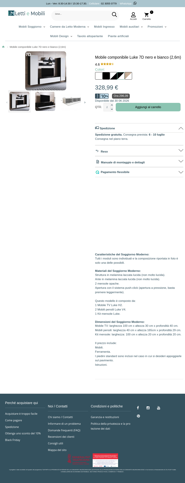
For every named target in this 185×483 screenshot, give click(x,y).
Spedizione (12, 427)
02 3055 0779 (109, 3)
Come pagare (13, 420)
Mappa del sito (57, 450)
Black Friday (12, 440)
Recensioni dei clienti (61, 437)
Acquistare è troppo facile (21, 414)
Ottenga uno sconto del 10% (23, 433)
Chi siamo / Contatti (60, 417)
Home (3, 46)
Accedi (133, 19)
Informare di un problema (64, 424)
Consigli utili (55, 443)
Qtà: (98, 107)
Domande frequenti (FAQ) (64, 430)
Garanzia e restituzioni (105, 417)
